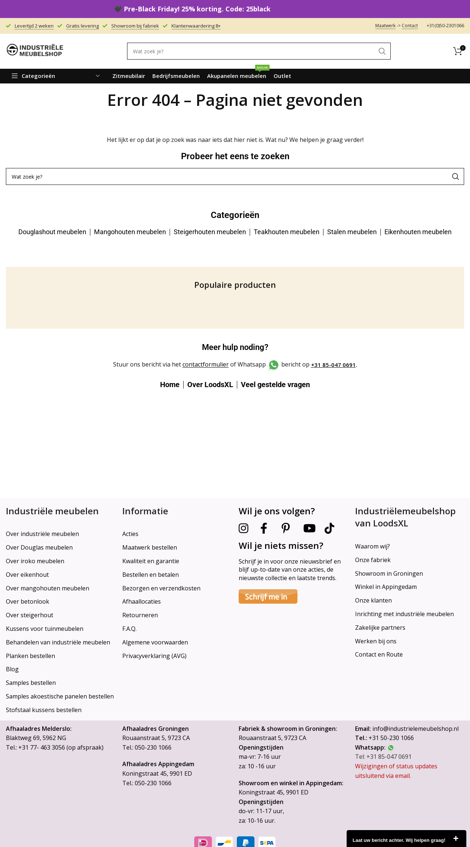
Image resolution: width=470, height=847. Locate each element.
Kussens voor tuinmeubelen (44, 629)
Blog (12, 669)
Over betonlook (27, 601)
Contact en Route (379, 654)
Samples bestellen (31, 683)
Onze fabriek (373, 560)
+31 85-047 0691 (333, 364)
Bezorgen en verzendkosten (161, 588)
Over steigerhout (29, 615)
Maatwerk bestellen (149, 547)
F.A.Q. (129, 629)
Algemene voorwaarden (155, 642)
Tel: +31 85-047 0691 (383, 757)
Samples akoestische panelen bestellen (60, 696)
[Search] (259, 51)
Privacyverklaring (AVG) (154, 656)
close (455, 838)
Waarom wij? (372, 546)
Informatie (145, 511)
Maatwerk (385, 25)
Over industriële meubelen (42, 534)
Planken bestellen (30, 656)
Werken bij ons (376, 641)
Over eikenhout (27, 575)
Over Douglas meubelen (39, 547)
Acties (130, 534)
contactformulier (205, 365)
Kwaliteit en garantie (150, 561)
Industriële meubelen (52, 511)
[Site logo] (35, 51)
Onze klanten (373, 600)
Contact (410, 25)
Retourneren (140, 615)
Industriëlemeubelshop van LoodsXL (405, 517)
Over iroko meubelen (35, 561)
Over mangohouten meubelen (47, 588)
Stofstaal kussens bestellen (44, 710)
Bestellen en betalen (150, 575)
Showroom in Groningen (389, 573)
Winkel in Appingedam (386, 587)
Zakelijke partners (380, 627)
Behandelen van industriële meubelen (58, 642)
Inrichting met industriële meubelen (404, 614)
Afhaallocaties (141, 601)
